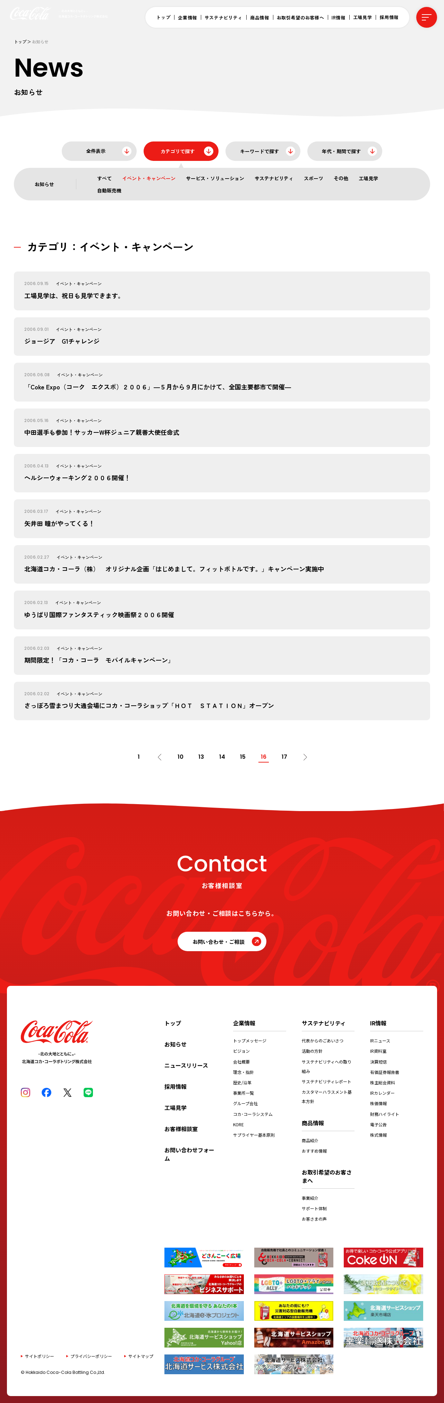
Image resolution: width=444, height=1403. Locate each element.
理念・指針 (243, 1072)
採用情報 (389, 17)
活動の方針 (312, 1051)
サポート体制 (314, 1208)
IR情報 (338, 17)
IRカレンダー (382, 1093)
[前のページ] (159, 757)
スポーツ (313, 178)
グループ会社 (245, 1103)
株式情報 (378, 1135)
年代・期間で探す (341, 151)
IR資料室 (378, 1051)
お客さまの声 (314, 1219)
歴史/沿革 (242, 1082)
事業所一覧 (243, 1093)
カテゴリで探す (178, 151)
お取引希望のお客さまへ (327, 1176)
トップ (163, 17)
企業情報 (187, 17)
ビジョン (241, 1051)
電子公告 (378, 1124)
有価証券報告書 (384, 1072)
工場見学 (362, 17)
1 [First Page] (139, 757)
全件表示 (95, 150)
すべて (104, 178)
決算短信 (378, 1062)
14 (222, 757)
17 (284, 757)
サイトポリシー (39, 1356)
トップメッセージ (249, 1040)
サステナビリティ (223, 17)
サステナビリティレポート (326, 1081)
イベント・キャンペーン (149, 178)
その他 (341, 178)
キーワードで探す (259, 151)
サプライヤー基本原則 (254, 1135)
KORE (238, 1124)
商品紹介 (310, 1140)
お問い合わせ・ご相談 (219, 941)
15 (243, 757)
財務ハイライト (384, 1114)
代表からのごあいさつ (322, 1040)
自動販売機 (109, 190)
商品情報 (259, 17)
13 (201, 757)
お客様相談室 (181, 1129)
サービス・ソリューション (215, 178)
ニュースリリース (186, 1065)
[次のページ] (305, 757)
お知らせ (175, 1044)
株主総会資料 (382, 1082)
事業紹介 (310, 1198)
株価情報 (378, 1103)
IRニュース (380, 1040)
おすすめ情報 (314, 1151)
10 (180, 757)
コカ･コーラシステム (253, 1114)
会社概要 (241, 1062)
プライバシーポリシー (91, 1356)
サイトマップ (140, 1356)
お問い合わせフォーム (189, 1154)
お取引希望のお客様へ (300, 17)
